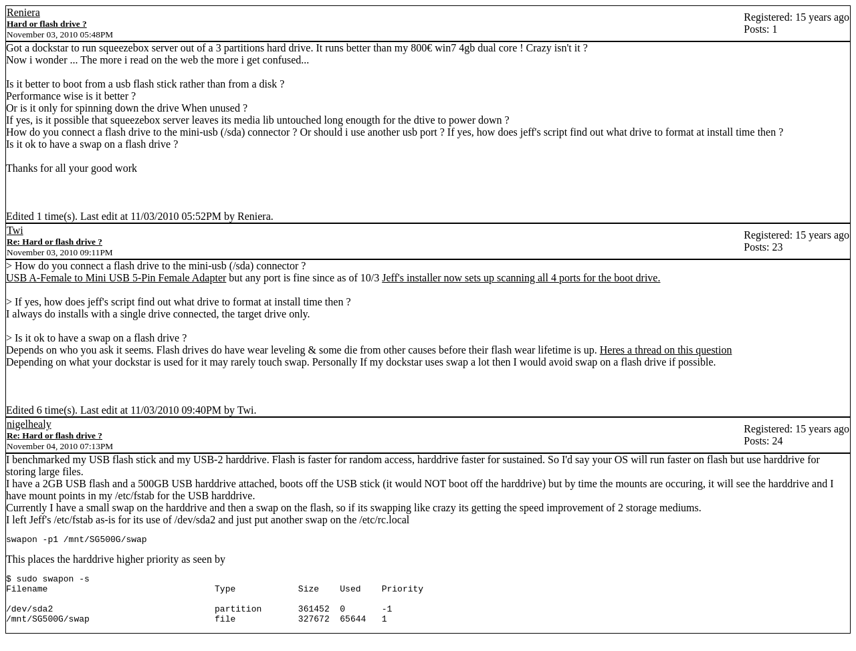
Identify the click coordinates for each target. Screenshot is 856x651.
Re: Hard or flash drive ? (54, 242)
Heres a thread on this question (666, 350)
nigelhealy (29, 424)
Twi (15, 230)
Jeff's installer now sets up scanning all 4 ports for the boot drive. (521, 277)
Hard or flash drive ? (47, 24)
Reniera (23, 12)
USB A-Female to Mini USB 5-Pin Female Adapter (116, 277)
